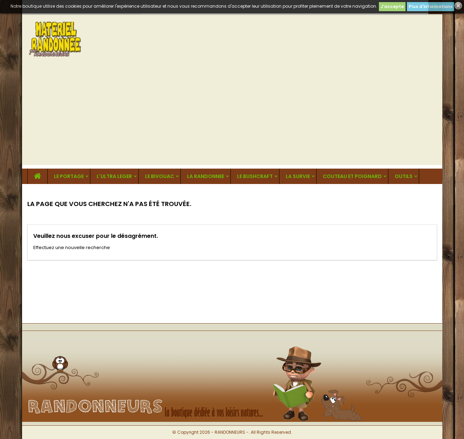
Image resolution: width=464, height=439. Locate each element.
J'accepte (392, 6)
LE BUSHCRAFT (255, 176)
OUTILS (404, 176)
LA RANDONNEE (205, 176)
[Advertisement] (232, 116)
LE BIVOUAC (159, 176)
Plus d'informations (430, 6)
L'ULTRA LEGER (114, 176)
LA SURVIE (298, 176)
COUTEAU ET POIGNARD (352, 176)
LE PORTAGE (69, 176)
